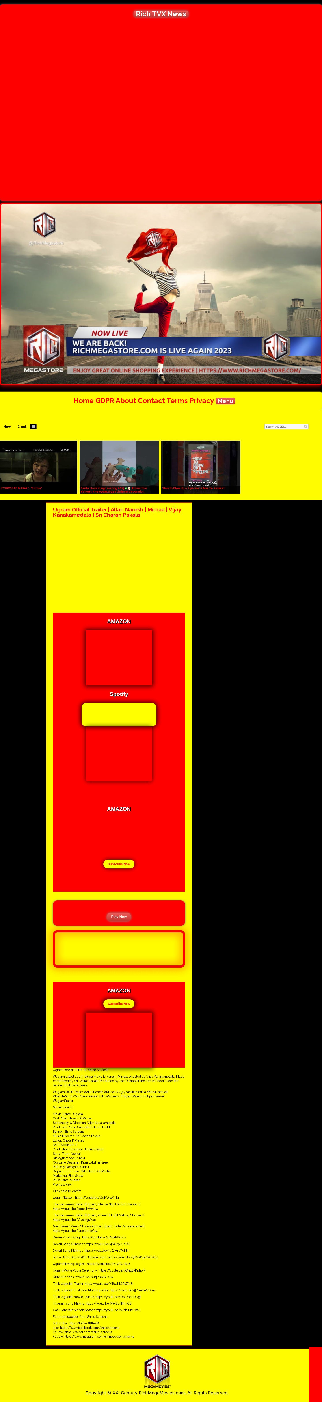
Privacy (202, 400)
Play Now (119, 917)
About (126, 400)
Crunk (22, 426)
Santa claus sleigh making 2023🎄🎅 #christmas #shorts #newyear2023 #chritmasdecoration (114, 490)
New (7, 426)
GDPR (104, 400)
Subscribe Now (119, 864)
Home (84, 400)
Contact (151, 400)
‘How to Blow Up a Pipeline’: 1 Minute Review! (193, 488)
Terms (177, 400)
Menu (225, 401)
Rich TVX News (161, 14)
